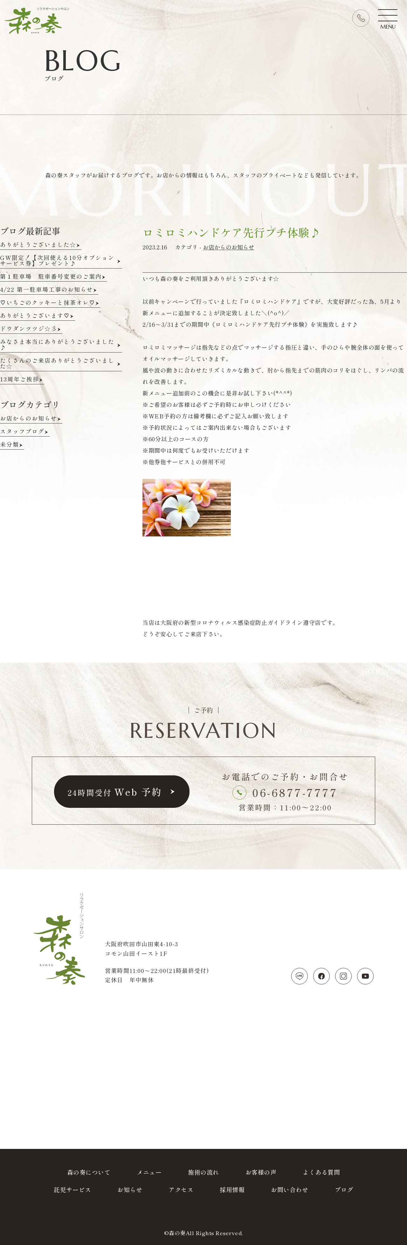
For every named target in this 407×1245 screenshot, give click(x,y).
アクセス (181, 1189)
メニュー (149, 1172)
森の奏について (89, 1172)
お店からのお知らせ (228, 247)
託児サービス (72, 1189)
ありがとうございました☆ (38, 244)
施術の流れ (203, 1172)
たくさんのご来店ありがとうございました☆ (57, 363)
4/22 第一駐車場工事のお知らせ (46, 289)
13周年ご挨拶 (19, 379)
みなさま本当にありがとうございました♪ (57, 345)
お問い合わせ (289, 1189)
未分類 (9, 444)
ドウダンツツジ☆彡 (28, 328)
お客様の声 (261, 1172)
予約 (114, 792)
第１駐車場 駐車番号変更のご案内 (51, 276)
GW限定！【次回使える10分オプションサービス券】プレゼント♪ (57, 261)
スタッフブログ (22, 431)
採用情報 (232, 1189)
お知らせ (129, 1189)
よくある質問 (321, 1172)
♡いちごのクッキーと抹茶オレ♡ (47, 302)
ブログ (344, 1189)
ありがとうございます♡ (35, 315)
